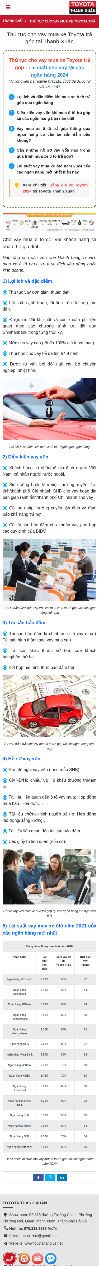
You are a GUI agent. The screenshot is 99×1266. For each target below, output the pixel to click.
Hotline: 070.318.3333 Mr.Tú (33, 1173)
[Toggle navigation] (8, 7)
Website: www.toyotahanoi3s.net (36, 1188)
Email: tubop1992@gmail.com (34, 1181)
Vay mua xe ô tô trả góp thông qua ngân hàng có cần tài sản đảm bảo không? (53, 134)
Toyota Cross (13, 1235)
